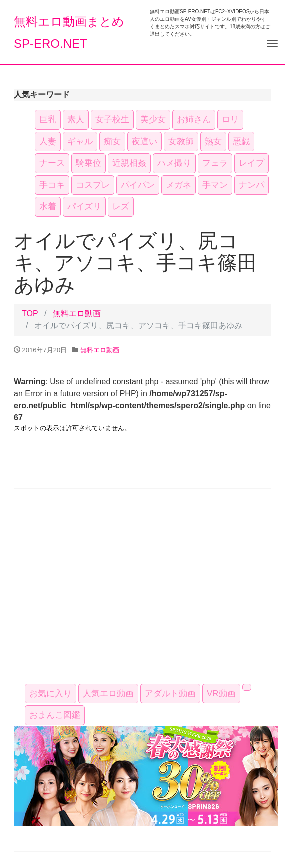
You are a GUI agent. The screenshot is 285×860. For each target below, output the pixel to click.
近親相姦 (129, 163)
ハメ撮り (175, 163)
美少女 (153, 119)
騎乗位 (89, 163)
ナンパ (251, 185)
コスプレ (93, 185)
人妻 (48, 141)
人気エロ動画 (108, 693)
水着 (48, 206)
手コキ (52, 185)
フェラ (215, 163)
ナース (52, 163)
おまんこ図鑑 (55, 715)
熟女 (213, 141)
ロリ (230, 119)
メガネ (179, 185)
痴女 (112, 141)
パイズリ (85, 206)
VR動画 (221, 693)
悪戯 (241, 141)
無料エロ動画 (77, 313)
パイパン (138, 185)
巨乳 (48, 119)
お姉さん (194, 119)
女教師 (181, 141)
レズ (121, 206)
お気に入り (51, 693)
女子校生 (113, 119)
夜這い (145, 141)
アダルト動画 (170, 693)
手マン (215, 185)
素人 (76, 119)
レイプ (251, 163)
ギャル (80, 141)
